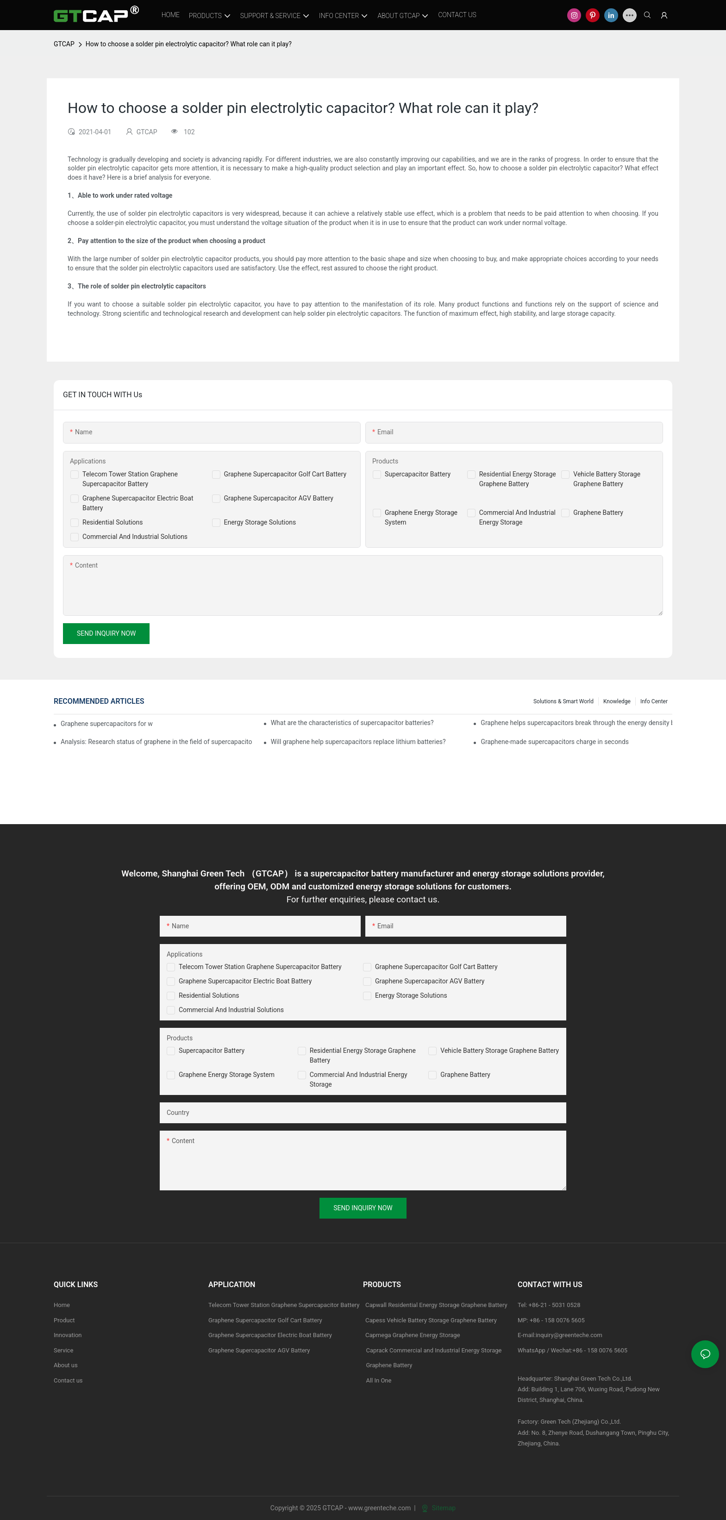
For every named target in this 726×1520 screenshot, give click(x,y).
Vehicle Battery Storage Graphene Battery (499, 1050)
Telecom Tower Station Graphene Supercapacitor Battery (260, 966)
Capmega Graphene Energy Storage (412, 1335)
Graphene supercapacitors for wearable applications (107, 723)
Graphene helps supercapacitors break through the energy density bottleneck (576, 722)
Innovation (68, 1335)
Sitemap (439, 1508)
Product (64, 1320)
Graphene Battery (598, 512)
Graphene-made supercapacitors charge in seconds (555, 741)
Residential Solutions (112, 522)
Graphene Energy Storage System (227, 1074)
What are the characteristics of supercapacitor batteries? (352, 722)
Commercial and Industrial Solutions (231, 1009)
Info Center (654, 701)
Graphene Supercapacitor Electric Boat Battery (245, 981)
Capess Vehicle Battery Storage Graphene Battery (431, 1320)
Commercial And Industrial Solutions (135, 536)
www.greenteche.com (379, 1508)
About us (66, 1365)
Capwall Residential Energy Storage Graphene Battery (436, 1304)
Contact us (68, 1380)
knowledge (617, 701)
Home (62, 1304)
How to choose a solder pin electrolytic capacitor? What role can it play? (189, 44)
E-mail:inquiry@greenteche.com (561, 1335)
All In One (378, 1380)
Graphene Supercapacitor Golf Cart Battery (285, 474)
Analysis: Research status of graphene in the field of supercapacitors (156, 741)
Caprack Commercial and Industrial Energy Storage (432, 1350)
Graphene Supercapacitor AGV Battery (278, 498)
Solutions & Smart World (563, 701)
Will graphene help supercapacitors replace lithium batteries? (358, 741)
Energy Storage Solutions (260, 522)
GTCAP (64, 44)
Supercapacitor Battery (418, 474)
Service (63, 1350)
